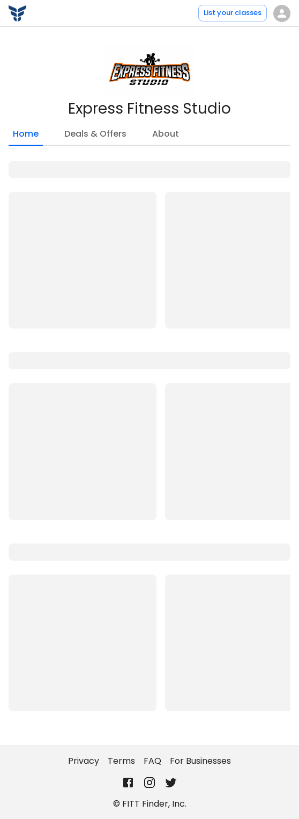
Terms (121, 761)
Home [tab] (26, 137)
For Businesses (200, 761)
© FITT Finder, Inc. (149, 804)
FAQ (152, 761)
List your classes (232, 13)
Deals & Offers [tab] (95, 134)
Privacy (83, 761)
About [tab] (165, 134)
